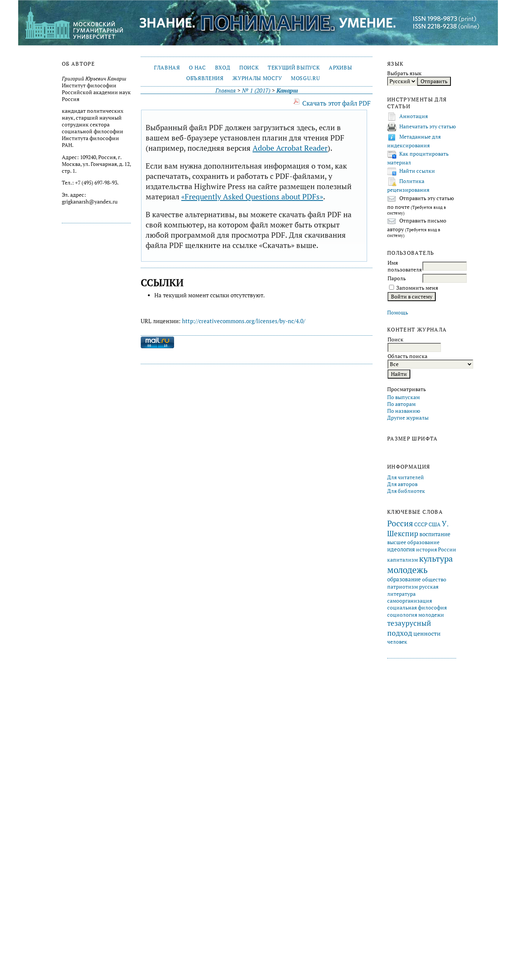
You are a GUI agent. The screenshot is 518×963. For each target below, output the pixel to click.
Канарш (287, 90)
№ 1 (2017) (256, 90)
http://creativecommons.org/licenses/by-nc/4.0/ (243, 321)
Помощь (397, 312)
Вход (223, 67)
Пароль (397, 278)
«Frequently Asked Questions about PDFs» (252, 196)
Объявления (205, 78)
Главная (167, 67)
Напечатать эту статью (427, 126)
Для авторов (402, 484)
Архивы (340, 67)
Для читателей (405, 477)
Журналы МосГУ (257, 78)
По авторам (401, 404)
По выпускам (403, 397)
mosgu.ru (305, 78)
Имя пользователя (405, 266)
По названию (403, 410)
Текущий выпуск (294, 67)
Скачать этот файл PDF (336, 103)
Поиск (249, 67)
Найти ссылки (417, 170)
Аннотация (413, 116)
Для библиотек (406, 491)
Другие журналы (408, 417)
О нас (197, 67)
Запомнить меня (417, 287)
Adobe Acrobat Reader (290, 148)
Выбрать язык (404, 73)
